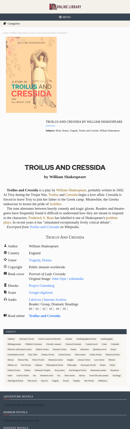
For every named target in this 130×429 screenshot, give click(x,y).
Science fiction (23, 340)
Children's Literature (33, 309)
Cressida (71, 158)
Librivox (35, 264)
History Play (23, 325)
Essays (113, 314)
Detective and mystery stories (20, 314)
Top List (44, 346)
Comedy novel (91, 309)
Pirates (103, 330)
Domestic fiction (59, 314)
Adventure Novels (26, 304)
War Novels (89, 346)
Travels (66, 346)
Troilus (53, 158)
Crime (104, 309)
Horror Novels (38, 325)
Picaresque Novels (88, 330)
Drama (70, 54)
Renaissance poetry (98, 335)
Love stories (99, 325)
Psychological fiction (77, 335)
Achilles (55, 167)
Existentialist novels (16, 320)
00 (30, 273)
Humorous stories (55, 325)
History (11, 325)
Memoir (112, 325)
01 (37, 273)
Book (63, 54)
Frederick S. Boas (41, 181)
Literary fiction (84, 325)
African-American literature (49, 304)
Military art (12, 330)
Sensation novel (46, 340)
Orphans (38, 330)
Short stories (69, 340)
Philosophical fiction (54, 330)
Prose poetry (60, 335)
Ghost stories (80, 320)
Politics (27, 335)
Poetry (112, 330)
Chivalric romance (53, 309)
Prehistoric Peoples (42, 335)
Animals (68, 304)
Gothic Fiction (96, 320)
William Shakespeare (19, 33)
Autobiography (107, 304)
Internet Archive (55, 264)
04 (58, 273)
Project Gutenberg (42, 250)
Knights (70, 325)
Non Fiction (26, 330)
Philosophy (72, 330)
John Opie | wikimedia (69, 243)
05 (64, 273)
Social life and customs (98, 340)
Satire (10, 340)
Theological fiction (15, 346)
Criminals (115, 309)
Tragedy (79, 54)
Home (5, 33)
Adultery (11, 304)
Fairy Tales (32, 320)
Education (84, 314)
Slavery (82, 340)
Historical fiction (113, 320)
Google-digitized (41, 257)
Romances (115, 335)
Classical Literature (73, 309)
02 (44, 273)
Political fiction (14, 335)
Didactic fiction (42, 314)
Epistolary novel (99, 314)
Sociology (117, 340)
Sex (58, 340)
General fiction (64, 320)
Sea (34, 340)
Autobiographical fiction (86, 304)
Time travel (32, 346)
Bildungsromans (14, 309)
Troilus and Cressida (93, 54)
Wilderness (102, 346)
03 (51, 273)
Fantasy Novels (47, 320)
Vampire (76, 346)
